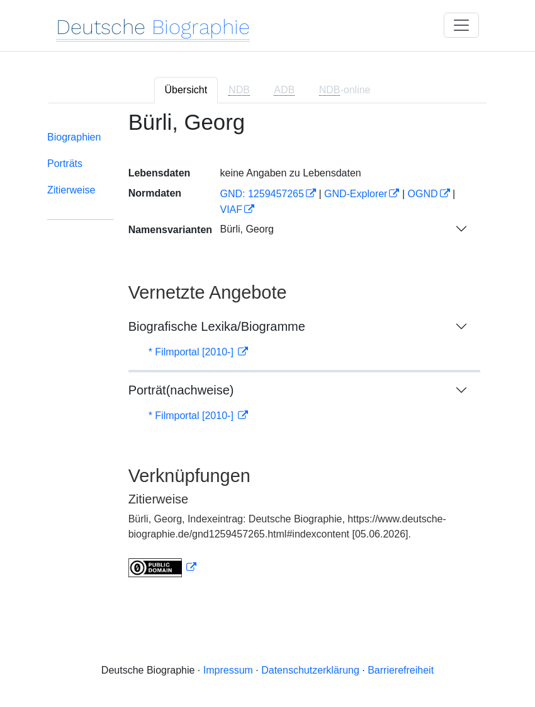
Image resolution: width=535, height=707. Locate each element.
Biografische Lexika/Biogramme (216, 326)
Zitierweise (71, 190)
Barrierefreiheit (401, 670)
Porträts (64, 163)
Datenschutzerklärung (310, 670)
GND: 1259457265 (261, 193)
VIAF (231, 209)
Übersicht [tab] (186, 89)
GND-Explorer (355, 193)
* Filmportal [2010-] (193, 352)
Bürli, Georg (246, 229)
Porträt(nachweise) (181, 390)
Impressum (228, 670)
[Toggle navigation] (461, 25)
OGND (423, 193)
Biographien (74, 137)
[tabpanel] (267, 352)
